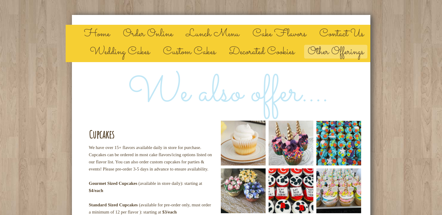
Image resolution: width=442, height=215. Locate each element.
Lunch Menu (212, 34)
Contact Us (341, 34)
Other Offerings (336, 52)
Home (97, 34)
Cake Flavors (279, 34)
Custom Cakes (189, 52)
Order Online (148, 34)
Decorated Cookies (262, 52)
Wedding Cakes (120, 52)
